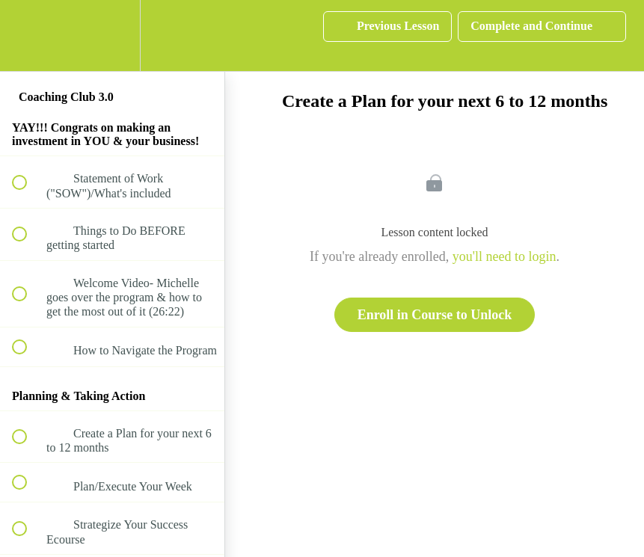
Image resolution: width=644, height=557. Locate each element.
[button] (27, 35)
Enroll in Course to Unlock (435, 314)
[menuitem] (112, 35)
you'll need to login (504, 256)
